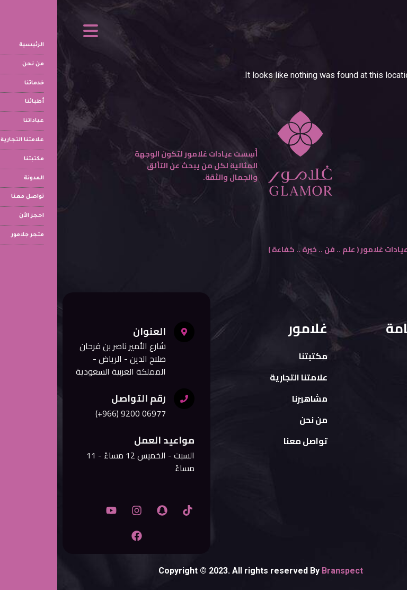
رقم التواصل (81, 398)
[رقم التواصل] (127, 398)
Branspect (285, 571)
